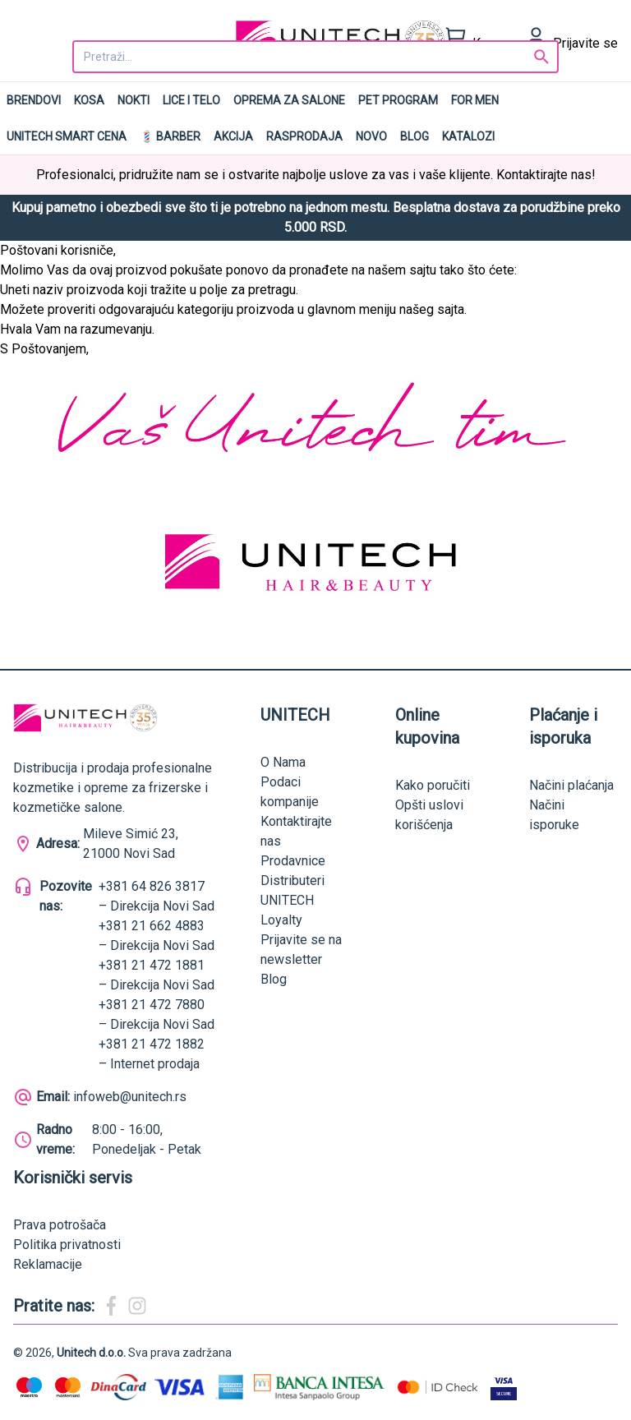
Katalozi (468, 136)
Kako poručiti (432, 785)
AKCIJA (233, 136)
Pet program (398, 100)
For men (475, 100)
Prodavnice (292, 861)
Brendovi (34, 100)
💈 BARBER (170, 136)
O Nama (283, 762)
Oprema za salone (289, 100)
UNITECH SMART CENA (67, 136)
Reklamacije (47, 1264)
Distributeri (292, 880)
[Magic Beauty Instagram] (137, 1306)
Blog (414, 136)
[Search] (541, 56)
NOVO (371, 136)
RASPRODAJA (304, 136)
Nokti (133, 100)
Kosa (89, 100)
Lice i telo (191, 100)
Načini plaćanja (571, 785)
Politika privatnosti (67, 1244)
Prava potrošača (59, 1225)
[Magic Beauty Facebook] (111, 1306)
